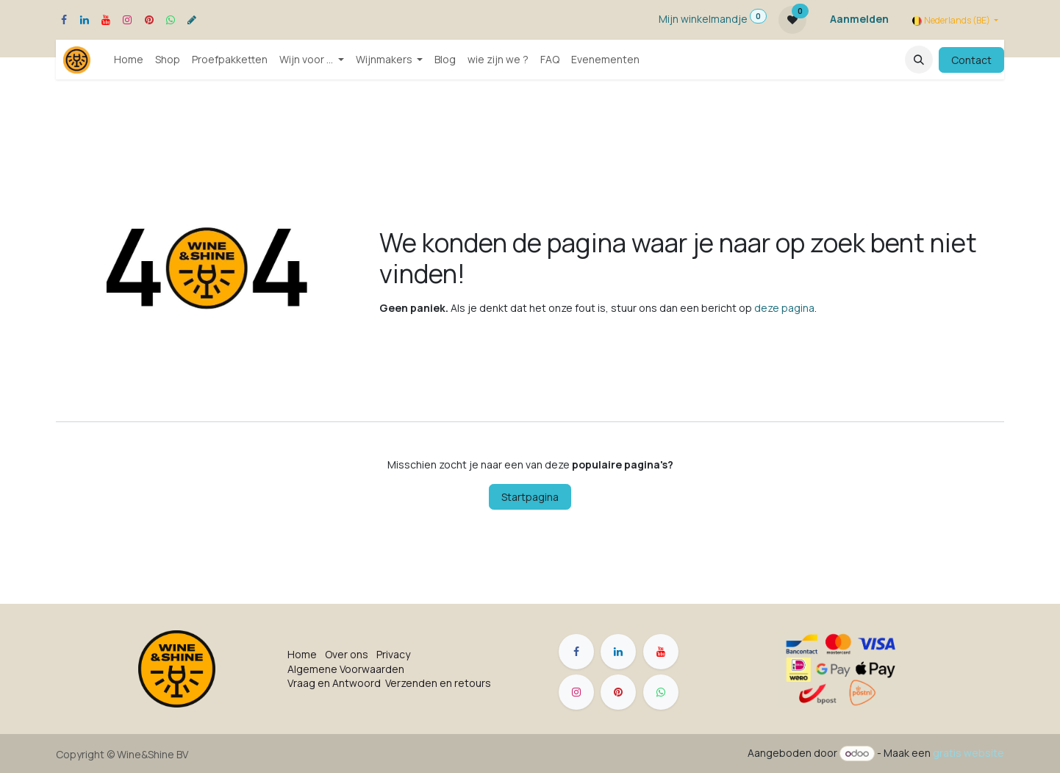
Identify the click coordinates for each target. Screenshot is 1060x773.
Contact (971, 60)
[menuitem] (128, 59)
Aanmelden (859, 19)
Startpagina (530, 497)
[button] (919, 60)
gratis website (968, 753)
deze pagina (784, 308)
